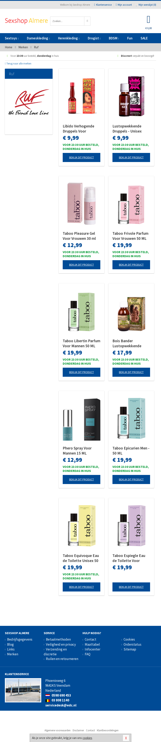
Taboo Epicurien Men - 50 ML (130, 451)
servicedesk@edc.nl (60, 705)
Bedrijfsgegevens (19, 639)
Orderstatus (132, 644)
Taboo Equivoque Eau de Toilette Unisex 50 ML (81, 558)
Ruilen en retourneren (62, 659)
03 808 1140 (57, 700)
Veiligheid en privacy (61, 644)
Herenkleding (68, 38)
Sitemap (130, 649)
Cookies (129, 639)
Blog (10, 644)
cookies (87, 738)
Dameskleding (38, 38)
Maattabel (92, 644)
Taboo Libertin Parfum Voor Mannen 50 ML (81, 343)
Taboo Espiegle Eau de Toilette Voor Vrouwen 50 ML (128, 558)
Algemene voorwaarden (57, 730)
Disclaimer (78, 730)
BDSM (114, 38)
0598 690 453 (58, 695)
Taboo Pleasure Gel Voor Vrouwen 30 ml (79, 236)
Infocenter (92, 649)
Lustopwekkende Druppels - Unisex (127, 129)
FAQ (87, 654)
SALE (144, 38)
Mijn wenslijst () (146, 4)
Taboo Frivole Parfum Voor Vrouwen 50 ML (130, 236)
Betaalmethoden (58, 639)
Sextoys (12, 38)
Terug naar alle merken (18, 63)
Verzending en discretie (55, 651)
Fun (129, 38)
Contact (90, 639)
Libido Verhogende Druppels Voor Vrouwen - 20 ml (78, 129)
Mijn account (124, 4)
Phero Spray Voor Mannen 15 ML (77, 451)
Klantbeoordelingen (108, 730)
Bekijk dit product (81, 157)
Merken (12, 654)
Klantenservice (103, 4)
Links (11, 649)
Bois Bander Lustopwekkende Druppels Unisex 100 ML (129, 343)
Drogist (94, 38)
